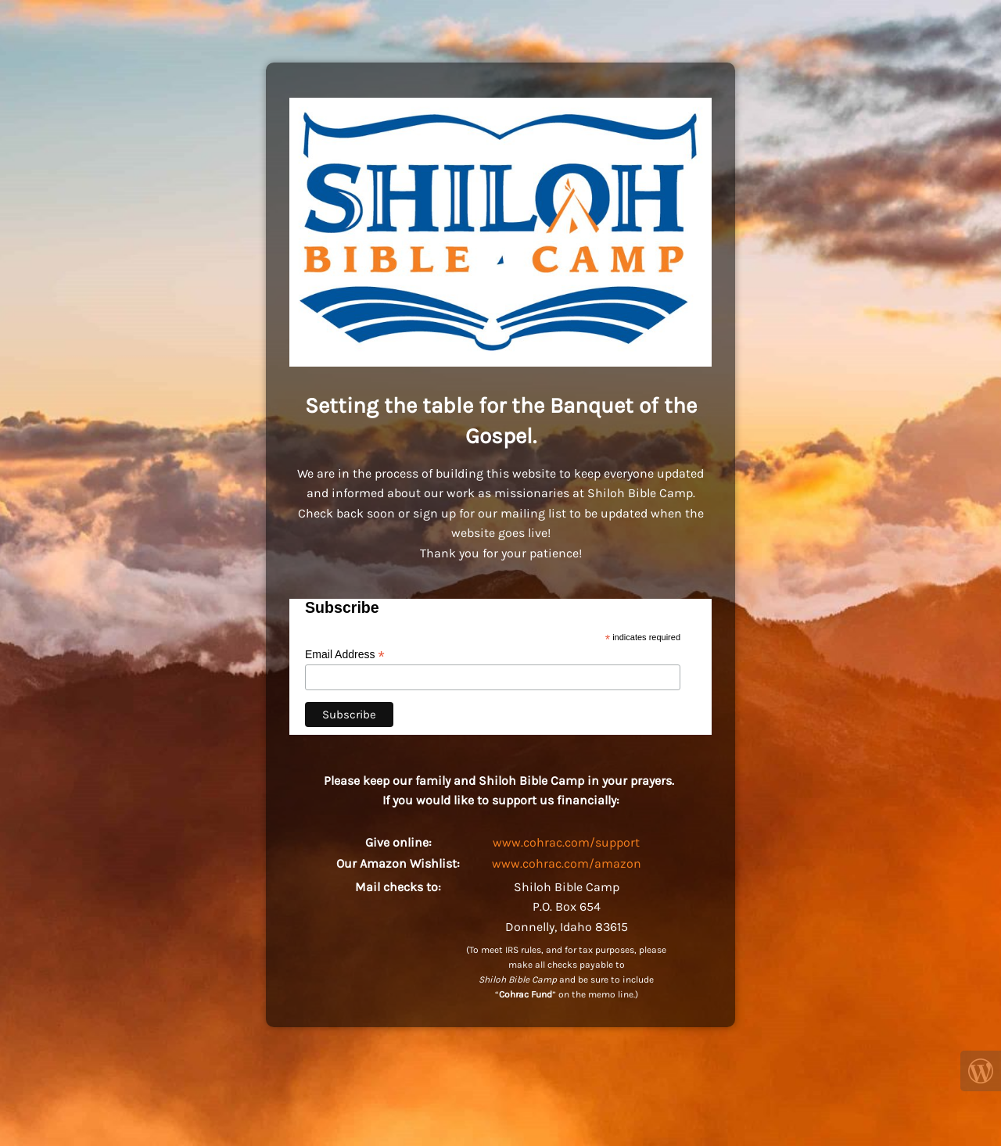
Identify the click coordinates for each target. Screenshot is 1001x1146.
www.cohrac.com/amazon (566, 863)
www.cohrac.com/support (566, 842)
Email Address (345, 654)
